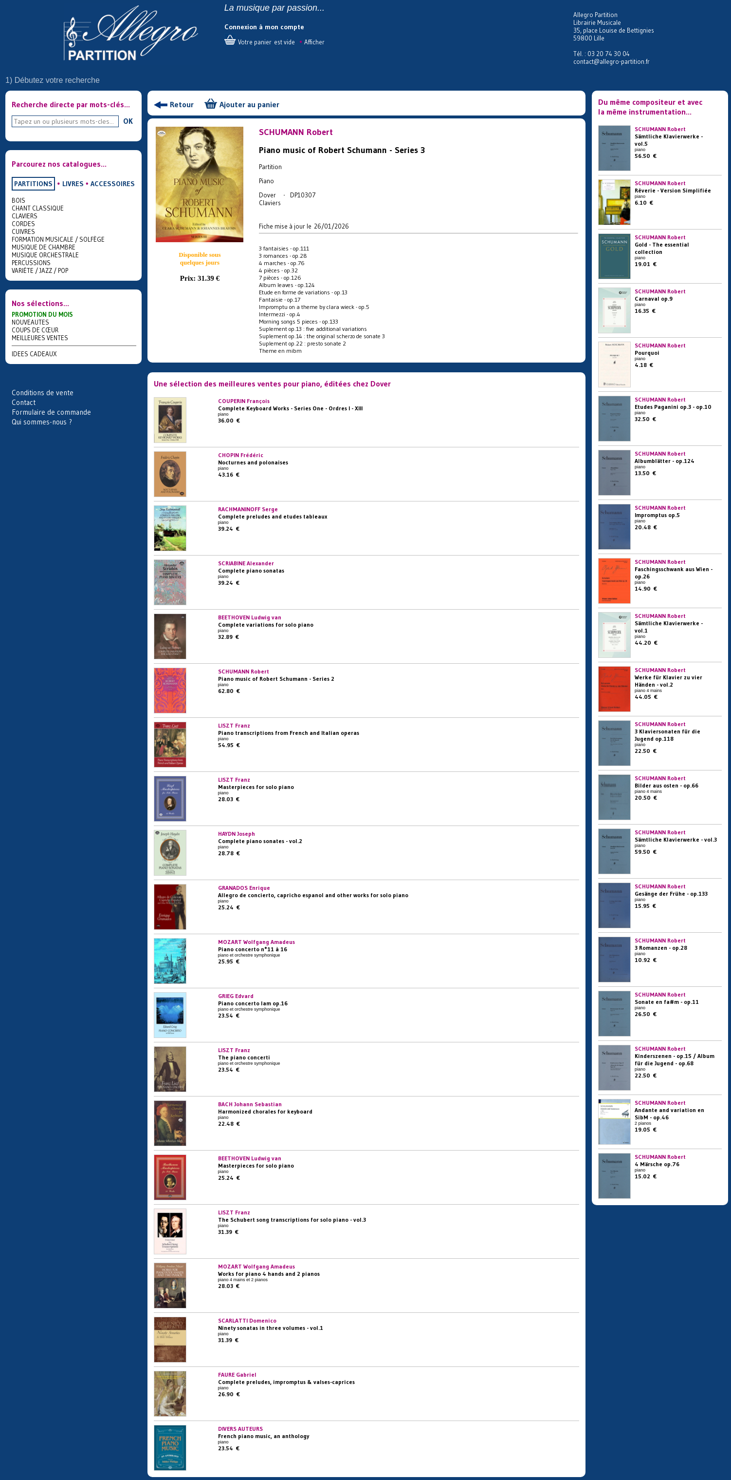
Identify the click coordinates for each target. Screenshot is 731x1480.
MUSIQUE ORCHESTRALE (45, 255)
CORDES (23, 224)
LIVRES (73, 183)
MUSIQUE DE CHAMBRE (43, 247)
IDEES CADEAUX (34, 354)
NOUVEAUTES (30, 322)
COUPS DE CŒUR (35, 330)
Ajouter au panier (249, 104)
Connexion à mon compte (264, 26)
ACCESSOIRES (113, 183)
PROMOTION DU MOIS (42, 314)
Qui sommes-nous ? (42, 421)
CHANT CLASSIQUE (38, 208)
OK (128, 121)
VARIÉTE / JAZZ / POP (40, 270)
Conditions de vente (42, 392)
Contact (24, 402)
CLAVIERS (24, 216)
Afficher (314, 42)
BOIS (18, 200)
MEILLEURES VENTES (40, 338)
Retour (182, 104)
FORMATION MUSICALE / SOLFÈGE (58, 239)
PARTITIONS (33, 183)
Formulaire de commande (51, 412)
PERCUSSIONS (31, 263)
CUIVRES (23, 231)
